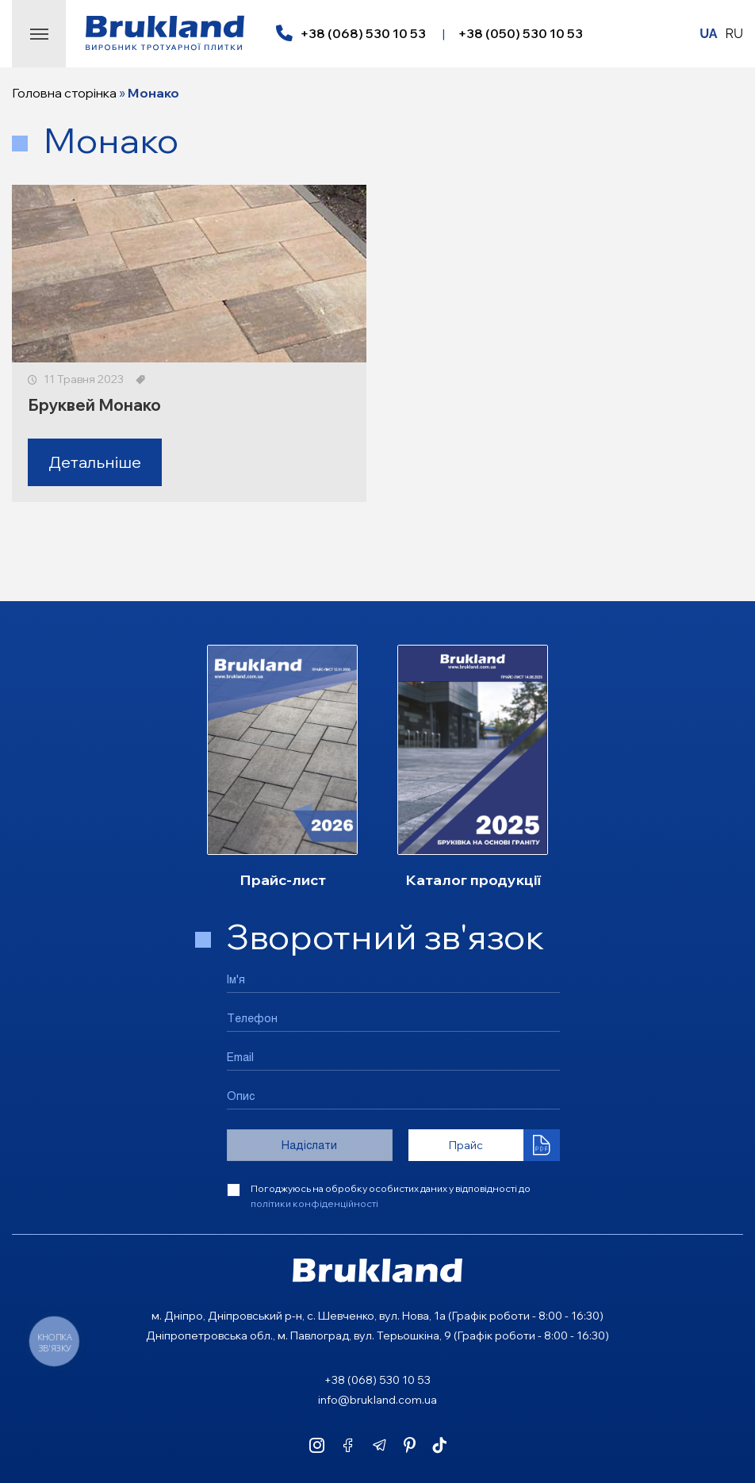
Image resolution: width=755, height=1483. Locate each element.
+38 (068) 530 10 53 (363, 33)
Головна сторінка (64, 93)
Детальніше (94, 462)
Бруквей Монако (94, 405)
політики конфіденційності (314, 1203)
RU (734, 33)
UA (708, 33)
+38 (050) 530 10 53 (520, 33)
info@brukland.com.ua (377, 1400)
